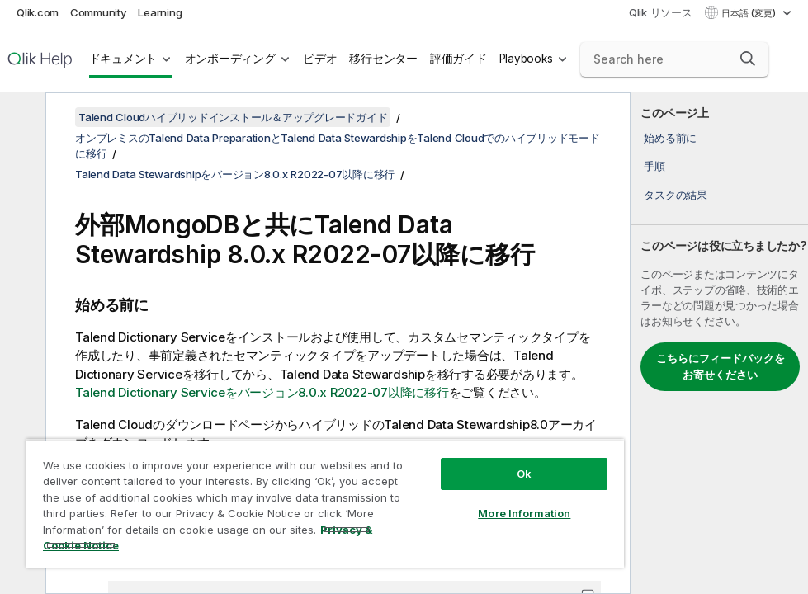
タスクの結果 (675, 194)
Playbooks (526, 58)
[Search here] (674, 59)
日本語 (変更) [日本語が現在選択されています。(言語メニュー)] (749, 13)
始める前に (670, 137)
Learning (160, 12)
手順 (654, 165)
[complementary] (719, 343)
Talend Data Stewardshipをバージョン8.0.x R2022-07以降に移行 (235, 174)
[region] (325, 503)
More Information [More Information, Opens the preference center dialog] (524, 513)
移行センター (383, 58)
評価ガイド (458, 58)
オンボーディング (230, 58)
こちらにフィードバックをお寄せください (720, 366)
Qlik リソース (660, 12)
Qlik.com (38, 12)
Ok (524, 473)
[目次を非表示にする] (20, 118)
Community (98, 12)
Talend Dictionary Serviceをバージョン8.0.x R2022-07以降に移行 (262, 392)
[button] (747, 58)
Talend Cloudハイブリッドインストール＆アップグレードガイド (232, 117)
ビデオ (320, 58)
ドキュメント (123, 58)
